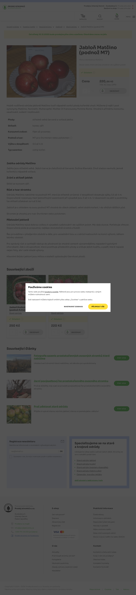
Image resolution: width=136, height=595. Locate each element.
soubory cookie (51, 292)
